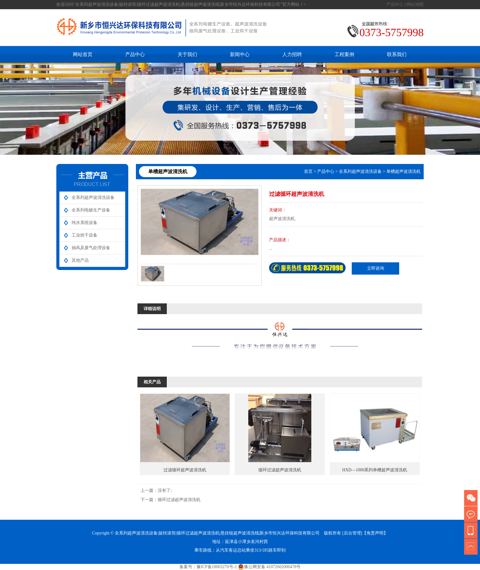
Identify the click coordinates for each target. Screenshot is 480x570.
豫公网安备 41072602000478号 (269, 567)
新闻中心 (239, 54)
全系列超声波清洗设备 (93, 197)
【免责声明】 (375, 533)
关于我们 (187, 54)
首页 (308, 171)
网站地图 (415, 4)
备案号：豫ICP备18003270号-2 (208, 566)
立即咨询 (375, 268)
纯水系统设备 (84, 222)
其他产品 (80, 260)
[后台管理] (352, 533)
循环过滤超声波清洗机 (179, 499)
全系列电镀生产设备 (91, 210)
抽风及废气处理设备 (91, 247)
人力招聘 (292, 54)
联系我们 (397, 54)
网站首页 (82, 54)
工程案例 (344, 54)
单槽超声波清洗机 (403, 171)
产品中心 (394, 4)
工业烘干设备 (84, 235)
